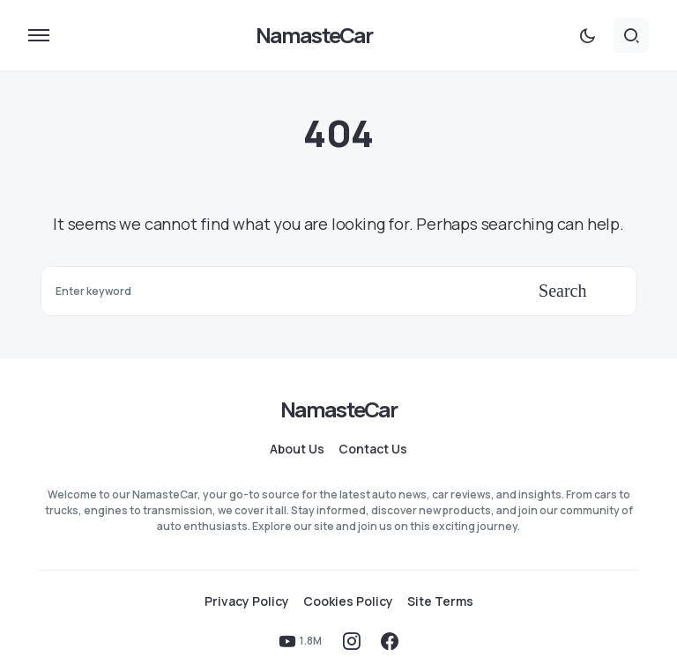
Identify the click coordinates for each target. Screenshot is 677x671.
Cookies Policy (348, 601)
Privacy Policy (247, 601)
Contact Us (372, 449)
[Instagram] (352, 641)
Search (562, 290)
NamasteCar (314, 34)
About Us (297, 449)
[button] (38, 35)
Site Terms (440, 601)
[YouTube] (300, 641)
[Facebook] (389, 641)
